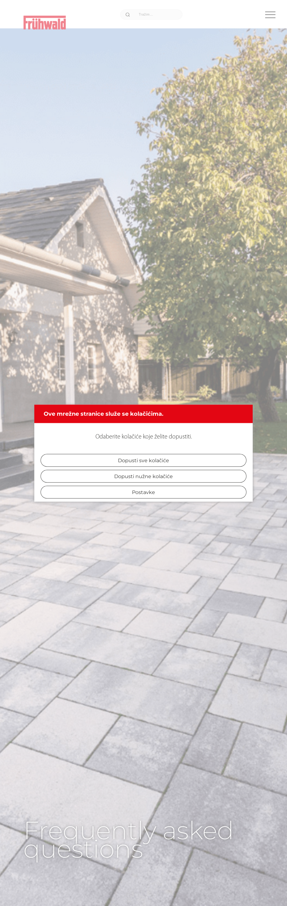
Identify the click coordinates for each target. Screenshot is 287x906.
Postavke (143, 492)
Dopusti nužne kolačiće (143, 476)
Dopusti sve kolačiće (143, 460)
